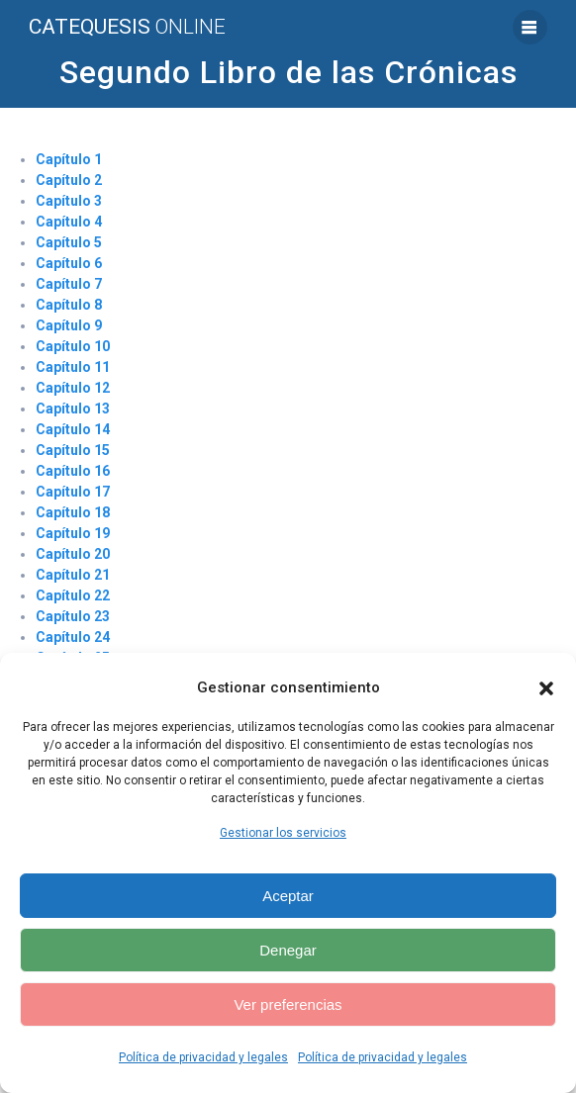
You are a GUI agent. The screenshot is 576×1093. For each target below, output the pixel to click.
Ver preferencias (287, 1004)
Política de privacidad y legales (203, 1057)
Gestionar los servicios (283, 833)
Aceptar (288, 895)
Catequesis (127, 27)
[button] (546, 688)
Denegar (288, 950)
